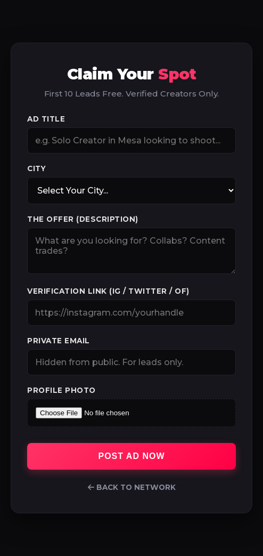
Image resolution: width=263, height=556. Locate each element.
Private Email (58, 340)
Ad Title (46, 119)
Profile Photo (61, 390)
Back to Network (132, 487)
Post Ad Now (131, 456)
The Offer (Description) (82, 219)
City (36, 168)
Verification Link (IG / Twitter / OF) (108, 291)
